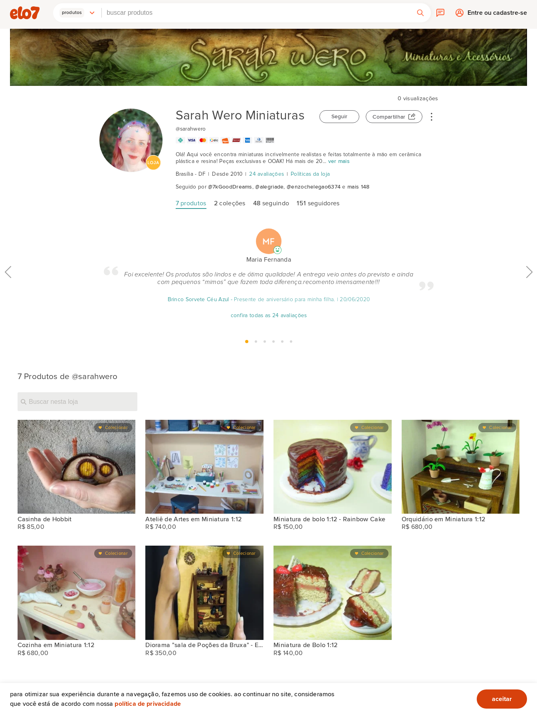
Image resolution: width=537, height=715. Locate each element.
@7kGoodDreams (230, 187)
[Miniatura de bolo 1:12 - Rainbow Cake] (332, 467)
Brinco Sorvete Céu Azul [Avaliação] (198, 299)
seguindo (271, 203)
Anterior (8, 290)
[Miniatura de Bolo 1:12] (332, 593)
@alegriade (269, 187)
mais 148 (358, 187)
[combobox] (256, 12)
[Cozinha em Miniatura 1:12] (77, 593)
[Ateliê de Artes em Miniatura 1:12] (204, 467)
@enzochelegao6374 (314, 187)
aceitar (502, 699)
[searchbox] (256, 12)
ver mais (339, 161)
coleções (230, 203)
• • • (431, 116)
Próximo (529, 290)
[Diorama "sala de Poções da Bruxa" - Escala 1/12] (204, 593)
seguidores (318, 203)
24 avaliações (266, 174)
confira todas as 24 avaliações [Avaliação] (268, 315)
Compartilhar (389, 117)
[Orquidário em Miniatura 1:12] (461, 467)
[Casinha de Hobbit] (77, 467)
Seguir (339, 116)
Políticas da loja (310, 174)
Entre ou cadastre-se (497, 15)
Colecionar (116, 427)
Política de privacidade (148, 704)
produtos (191, 203)
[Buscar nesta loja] (77, 401)
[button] (77, 12)
